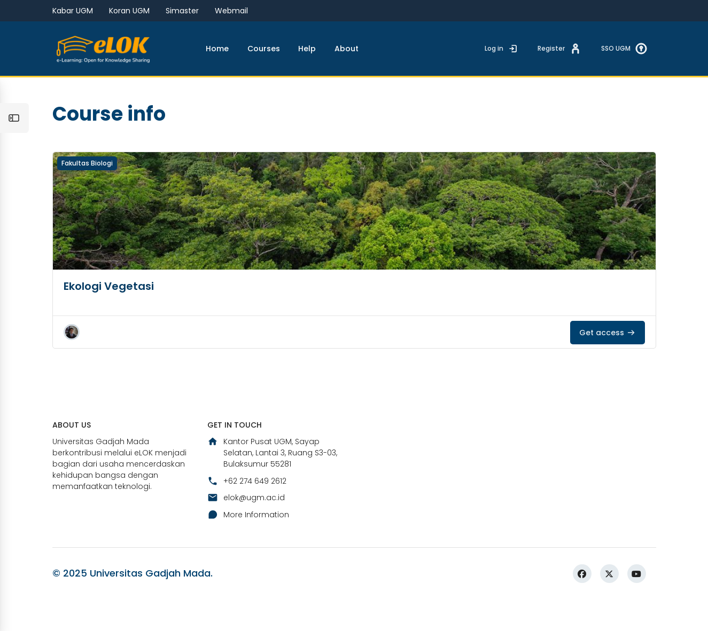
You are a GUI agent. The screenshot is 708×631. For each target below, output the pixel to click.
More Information (248, 543)
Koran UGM (129, 10)
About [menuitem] (346, 48)
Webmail (231, 10)
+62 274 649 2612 (246, 509)
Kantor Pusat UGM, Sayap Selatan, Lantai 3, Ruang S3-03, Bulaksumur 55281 (272, 481)
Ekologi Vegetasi (109, 313)
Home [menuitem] (217, 48)
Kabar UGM (72, 10)
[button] (72, 360)
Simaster (182, 10)
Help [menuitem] (307, 48)
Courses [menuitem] (263, 48)
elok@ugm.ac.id (246, 526)
